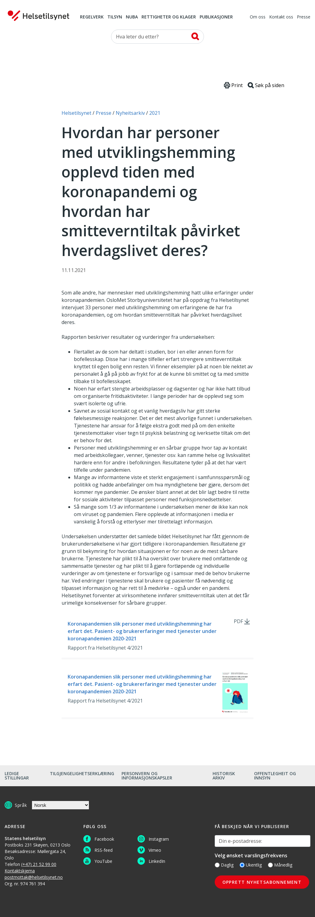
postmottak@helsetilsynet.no (34, 877)
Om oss (257, 17)
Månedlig (280, 865)
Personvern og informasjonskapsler (147, 776)
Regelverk (92, 17)
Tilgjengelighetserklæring (82, 773)
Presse (303, 17)
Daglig (224, 865)
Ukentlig (251, 865)
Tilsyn (114, 17)
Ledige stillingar (17, 776)
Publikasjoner (216, 17)
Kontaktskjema (20, 871)
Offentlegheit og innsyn (275, 776)
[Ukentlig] (242, 865)
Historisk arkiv (224, 776)
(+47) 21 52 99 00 (38, 864)
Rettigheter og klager (169, 17)
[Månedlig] (270, 865)
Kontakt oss (281, 17)
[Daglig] (217, 865)
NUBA (132, 17)
